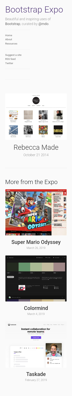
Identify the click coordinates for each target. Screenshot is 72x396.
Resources (11, 43)
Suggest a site (13, 54)
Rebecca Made (35, 147)
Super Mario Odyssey (35, 242)
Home (8, 35)
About (8, 39)
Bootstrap (12, 24)
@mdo (43, 24)
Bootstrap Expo (34, 9)
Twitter (9, 63)
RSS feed (10, 58)
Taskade (36, 374)
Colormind (36, 308)
